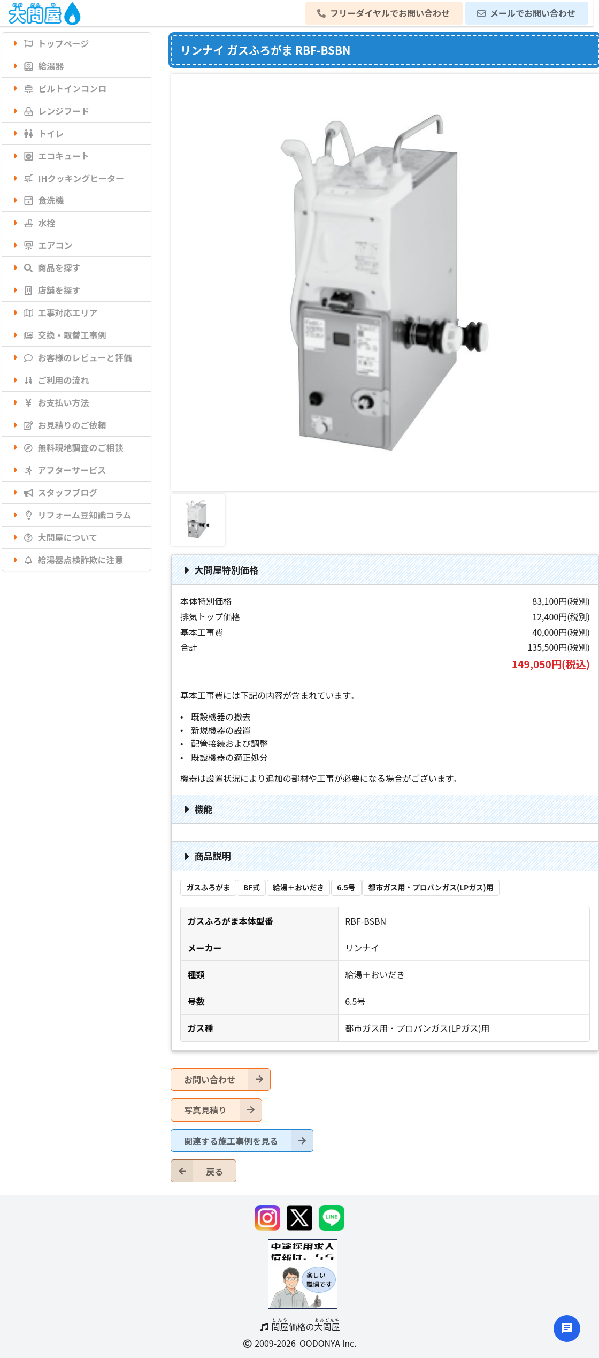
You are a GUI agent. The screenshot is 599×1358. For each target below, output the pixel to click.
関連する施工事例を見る (248, 1140)
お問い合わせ (227, 1079)
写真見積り (223, 1110)
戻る (197, 1171)
